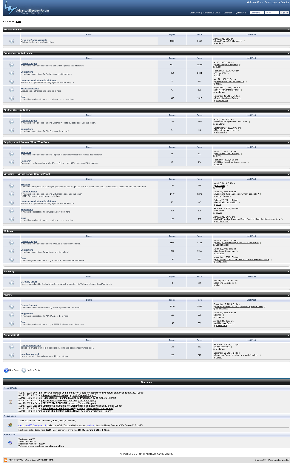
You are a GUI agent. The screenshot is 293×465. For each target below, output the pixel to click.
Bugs (23, 97)
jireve (218, 156)
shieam (101, 406)
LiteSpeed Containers (225, 251)
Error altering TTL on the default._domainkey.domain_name (242, 259)
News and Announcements (34, 40)
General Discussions (31, 345)
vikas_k (219, 285)
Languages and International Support (39, 80)
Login (274, 2)
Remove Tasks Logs (224, 283)
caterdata (220, 253)
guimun (82, 425)
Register (285, 2)
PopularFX (26, 152)
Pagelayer (26, 161)
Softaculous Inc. (13, 29)
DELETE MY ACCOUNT (54, 403)
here (58, 196)
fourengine (221, 188)
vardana (219, 43)
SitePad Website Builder (17, 110)
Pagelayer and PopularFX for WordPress (27, 142)
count (218, 204)
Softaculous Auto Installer (19, 53)
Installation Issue (51, 400)
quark (218, 67)
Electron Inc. (48, 460)
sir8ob (59, 425)
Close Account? (222, 347)
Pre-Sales (25, 184)
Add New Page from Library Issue (230, 162)
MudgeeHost (221, 261)
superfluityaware (223, 196)
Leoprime (220, 317)
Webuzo (8, 231)
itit (97, 398)
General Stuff (11, 335)
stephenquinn (222, 309)
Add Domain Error (223, 323)
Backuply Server (29, 282)
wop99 (219, 164)
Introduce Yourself (30, 354)
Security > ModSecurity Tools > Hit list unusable (237, 242)
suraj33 (28, 425)
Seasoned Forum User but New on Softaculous (236, 355)
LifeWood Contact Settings (227, 90)
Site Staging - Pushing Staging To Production (68, 398)
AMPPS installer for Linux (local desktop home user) (239, 306)
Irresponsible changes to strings (229, 81)
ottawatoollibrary (102, 425)
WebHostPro (221, 132)
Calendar (228, 13)
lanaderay (220, 124)
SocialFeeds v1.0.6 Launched (228, 41)
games (218, 315)
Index (18, 21)
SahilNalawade (222, 245)
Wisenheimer (70, 400)
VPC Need (220, 185)
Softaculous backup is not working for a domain (68, 406)
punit (218, 75)
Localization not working (226, 202)
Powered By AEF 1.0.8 (18, 460)
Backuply (9, 271)
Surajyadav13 (39, 425)
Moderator (220, 92)
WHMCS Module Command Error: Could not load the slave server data (247, 219)
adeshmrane (221, 325)
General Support (29, 63)
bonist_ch (51, 425)
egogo (21, 425)
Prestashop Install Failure (226, 98)
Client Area (195, 13)
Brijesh (219, 83)
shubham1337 (222, 221)
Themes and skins (30, 89)
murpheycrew (222, 100)
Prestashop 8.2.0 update (226, 64)
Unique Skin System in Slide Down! (231, 122)
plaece (74, 403)
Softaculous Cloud (211, 13)
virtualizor (219, 211)
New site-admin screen (225, 130)
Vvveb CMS (220, 73)
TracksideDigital (71, 425)
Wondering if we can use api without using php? (237, 194)
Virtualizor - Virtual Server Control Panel (27, 174)
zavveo (219, 213)
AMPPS (8, 295)
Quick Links (240, 13)
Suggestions (27, 72)
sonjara (90, 425)
